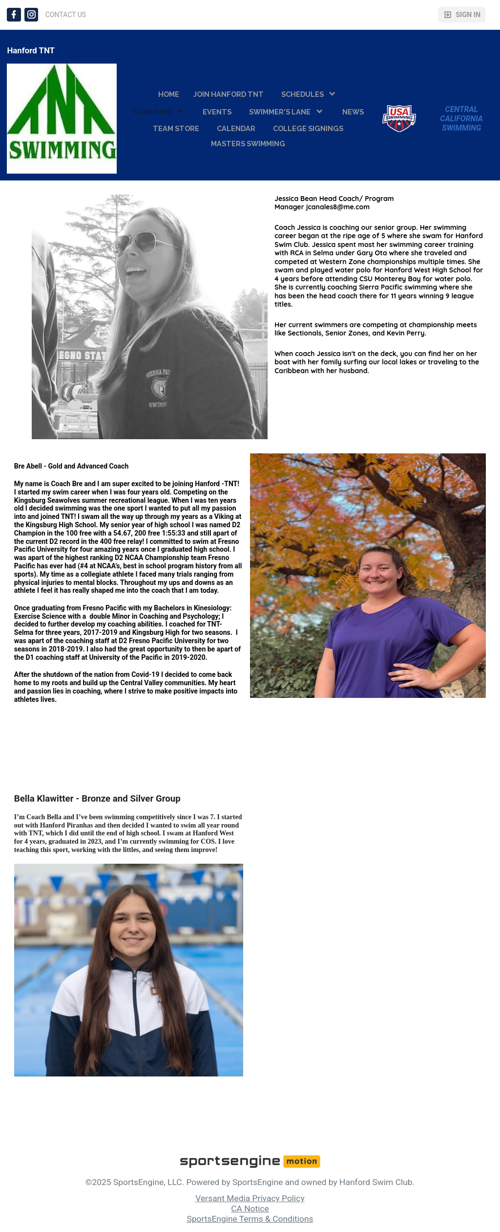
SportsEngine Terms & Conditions (250, 1219)
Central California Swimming (462, 119)
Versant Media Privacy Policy (249, 1198)
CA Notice (250, 1208)
